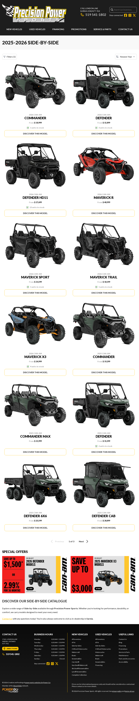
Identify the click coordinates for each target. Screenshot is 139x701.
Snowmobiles (77, 659)
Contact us (7, 618)
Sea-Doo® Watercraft (79, 665)
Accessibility (123, 662)
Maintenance (123, 655)
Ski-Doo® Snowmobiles (80, 668)
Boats (74, 655)
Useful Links (126, 634)
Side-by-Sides (77, 646)
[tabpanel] (49, 649)
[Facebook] (125, 15)
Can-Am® (75, 662)
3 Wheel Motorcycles (79, 649)
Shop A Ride (17, 686)
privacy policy (117, 691)
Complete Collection (79, 675)
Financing (58, 29)
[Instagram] (130, 15)
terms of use (129, 691)
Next (84, 541)
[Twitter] (134, 15)
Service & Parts (102, 29)
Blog (120, 642)
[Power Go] (26, 690)
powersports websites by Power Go (37, 683)
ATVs (73, 642)
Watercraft (76, 652)
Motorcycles (100, 652)
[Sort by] (126, 57)
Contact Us (125, 29)
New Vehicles (14, 29)
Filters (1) (9, 56)
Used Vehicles (37, 29)
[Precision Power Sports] (34, 13)
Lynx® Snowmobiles (79, 672)
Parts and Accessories (127, 659)
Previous (57, 541)
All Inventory (76, 639)
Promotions (78, 29)
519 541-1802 (93, 15)
